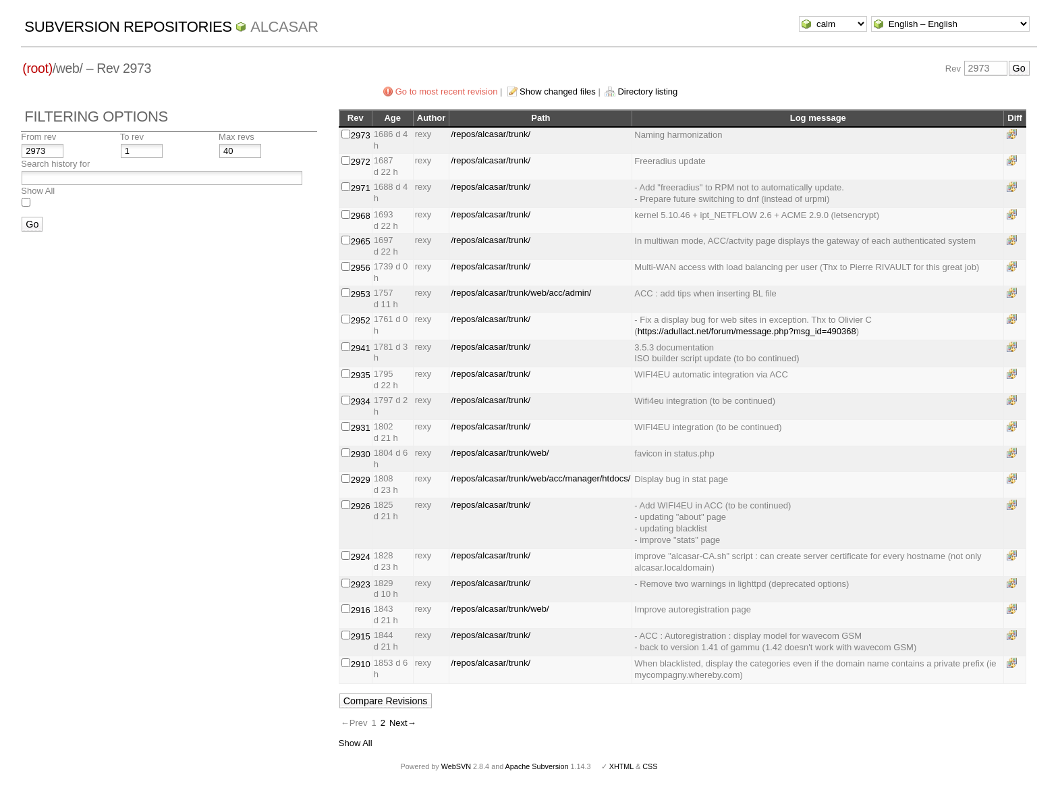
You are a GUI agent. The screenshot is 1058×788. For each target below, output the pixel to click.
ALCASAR (284, 26)
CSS (649, 766)
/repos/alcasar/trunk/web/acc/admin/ (521, 293)
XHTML (621, 766)
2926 (360, 506)
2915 (360, 636)
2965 (360, 241)
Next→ (402, 723)
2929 (360, 480)
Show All (38, 191)
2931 (360, 428)
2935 (360, 375)
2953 (360, 294)
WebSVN (456, 766)
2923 (360, 584)
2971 (360, 188)
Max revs (236, 137)
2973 (360, 135)
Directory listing (647, 91)
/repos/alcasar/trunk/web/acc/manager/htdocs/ (540, 478)
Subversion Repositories (127, 26)
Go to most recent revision (446, 91)
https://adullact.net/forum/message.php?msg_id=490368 (747, 331)
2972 (360, 162)
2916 (360, 610)
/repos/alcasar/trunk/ (490, 134)
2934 (360, 401)
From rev (38, 137)
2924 (360, 557)
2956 (360, 268)
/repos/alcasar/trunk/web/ (500, 453)
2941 (360, 348)
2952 (360, 320)
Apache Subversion (537, 766)
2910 (360, 664)
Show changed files (558, 91)
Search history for (55, 164)
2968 (360, 216)
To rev (132, 137)
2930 (360, 454)
